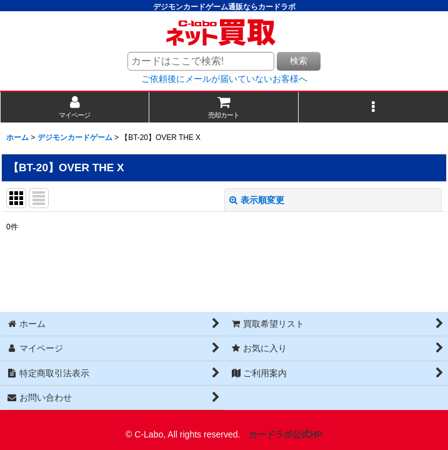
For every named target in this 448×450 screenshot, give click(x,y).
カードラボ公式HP (285, 434)
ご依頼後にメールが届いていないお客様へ (224, 78)
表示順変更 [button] (256, 200)
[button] (373, 107)
